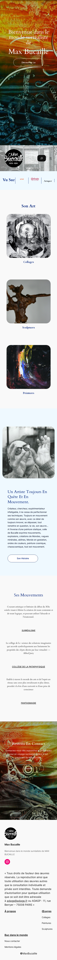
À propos (10, 911)
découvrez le (28, 62)
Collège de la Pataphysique (28, 667)
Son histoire (23, 558)
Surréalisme (28, 630)
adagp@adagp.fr (17, 900)
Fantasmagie (28, 703)
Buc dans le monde (16, 935)
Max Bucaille (12, 844)
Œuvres (46, 911)
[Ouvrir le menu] (50, 158)
